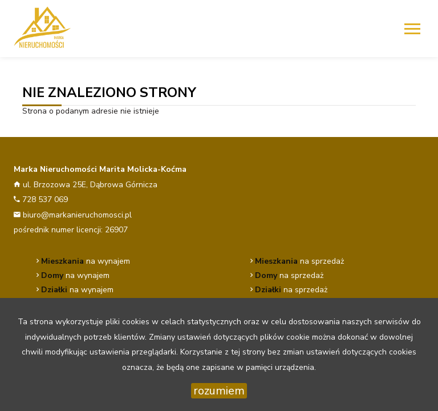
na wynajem (85, 261)
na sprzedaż (299, 261)
